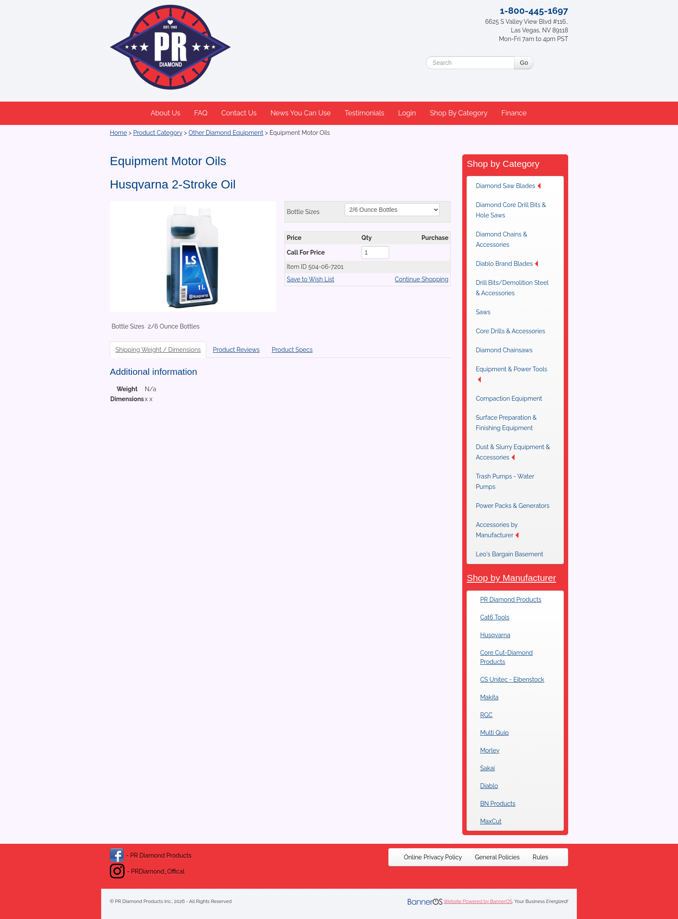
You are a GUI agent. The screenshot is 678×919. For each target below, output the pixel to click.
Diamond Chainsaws (504, 350)
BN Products (497, 803)
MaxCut (490, 821)
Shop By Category (458, 113)
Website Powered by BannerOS (478, 901)
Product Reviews (236, 349)
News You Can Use (300, 113)
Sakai (487, 768)
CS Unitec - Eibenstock (512, 679)
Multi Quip (494, 732)
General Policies (497, 857)
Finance (513, 113)
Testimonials (364, 113)
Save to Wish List (310, 279)
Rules (540, 857)
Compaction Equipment (509, 398)
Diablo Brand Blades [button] (507, 263)
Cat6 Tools (494, 617)
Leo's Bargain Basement (509, 554)
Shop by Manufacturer (511, 578)
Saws (483, 312)
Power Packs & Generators (512, 505)
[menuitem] (166, 113)
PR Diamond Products (510, 599)
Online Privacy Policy (433, 857)
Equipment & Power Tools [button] (511, 374)
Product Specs (292, 349)
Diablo (489, 785)
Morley (489, 750)
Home (118, 132)
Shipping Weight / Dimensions (158, 349)
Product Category (157, 132)
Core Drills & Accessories (510, 331)
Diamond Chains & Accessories (501, 239)
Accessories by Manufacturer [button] (497, 530)
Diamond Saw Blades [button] (508, 185)
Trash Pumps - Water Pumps (505, 481)
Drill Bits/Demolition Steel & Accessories (512, 288)
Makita (489, 697)
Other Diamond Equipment (226, 132)
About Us (165, 113)
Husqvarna (495, 635)
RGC (486, 715)
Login (407, 113)
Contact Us (239, 113)
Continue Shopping (421, 279)
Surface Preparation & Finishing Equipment (506, 422)
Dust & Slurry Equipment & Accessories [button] (513, 452)
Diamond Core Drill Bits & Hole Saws (511, 210)
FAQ (201, 113)
